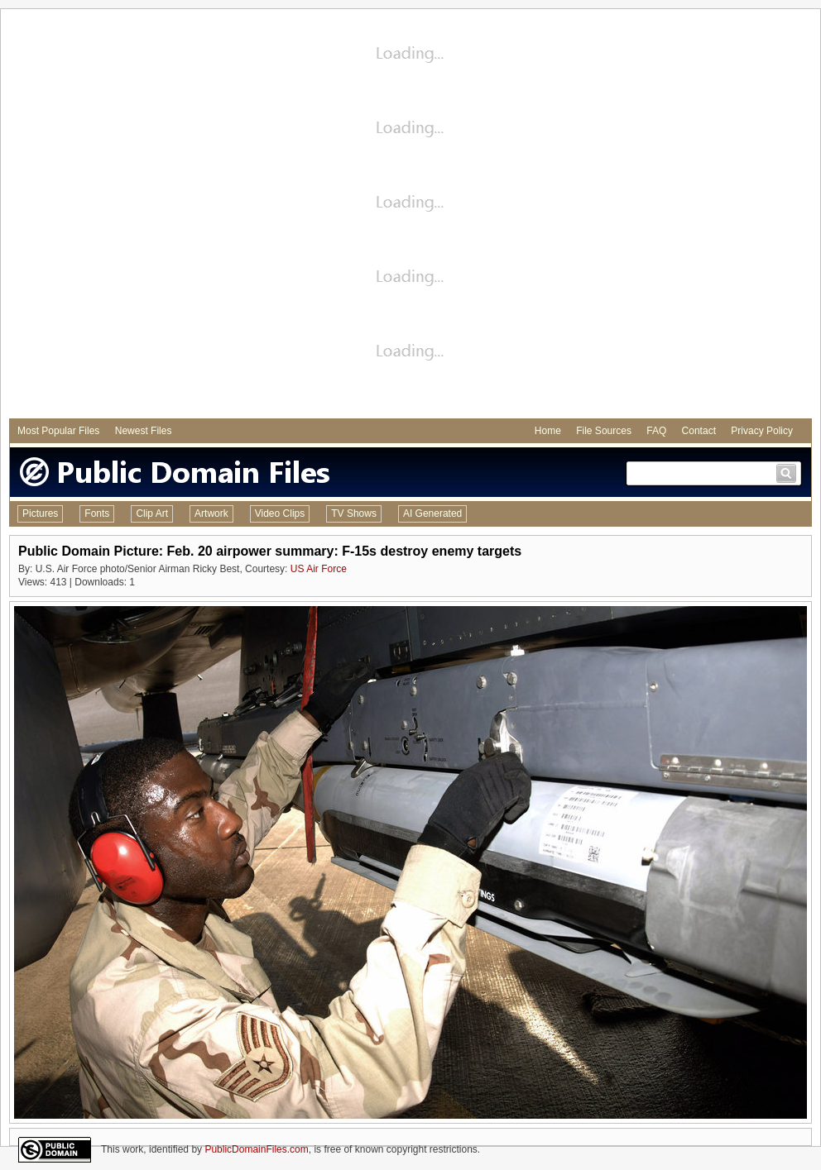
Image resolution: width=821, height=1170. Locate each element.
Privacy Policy (762, 431)
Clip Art (152, 513)
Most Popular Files (58, 431)
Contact (699, 431)
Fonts (96, 513)
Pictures (40, 513)
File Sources (603, 431)
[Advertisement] (198, 215)
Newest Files (143, 431)
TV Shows (354, 513)
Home (548, 431)
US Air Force (318, 569)
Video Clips (280, 513)
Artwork (211, 513)
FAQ (656, 431)
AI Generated (432, 513)
